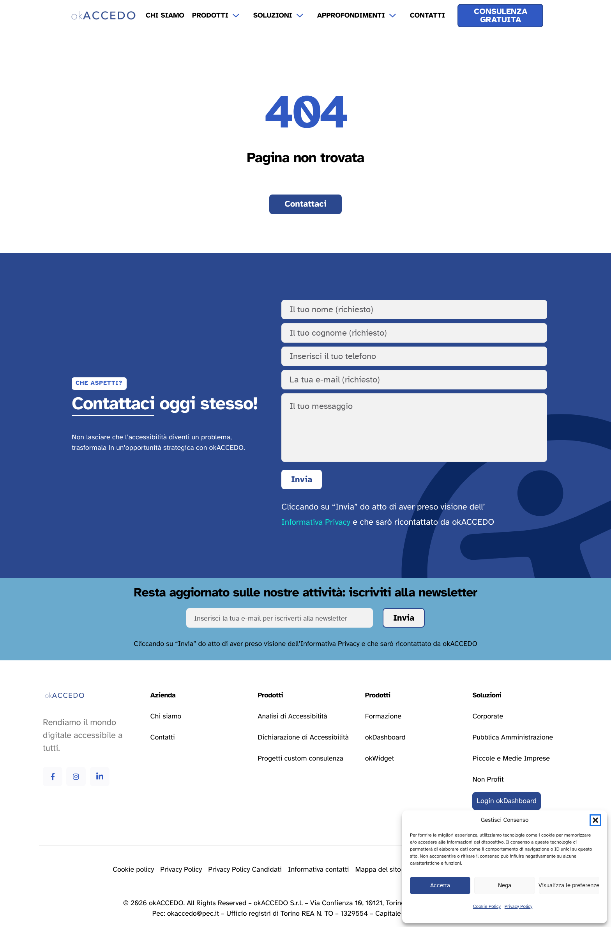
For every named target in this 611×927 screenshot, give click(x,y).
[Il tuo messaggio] (414, 427)
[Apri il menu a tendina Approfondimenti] (397, 15)
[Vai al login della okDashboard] (506, 801)
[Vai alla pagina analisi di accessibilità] (292, 716)
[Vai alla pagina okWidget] (379, 758)
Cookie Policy (487, 906)
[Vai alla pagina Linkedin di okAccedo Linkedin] (99, 776)
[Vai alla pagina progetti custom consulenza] (300, 758)
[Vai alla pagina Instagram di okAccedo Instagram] (76, 776)
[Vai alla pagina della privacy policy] (181, 869)
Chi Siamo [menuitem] (165, 15)
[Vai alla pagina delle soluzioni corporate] (487, 716)
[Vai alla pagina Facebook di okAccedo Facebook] (52, 776)
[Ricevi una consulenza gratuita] (500, 15)
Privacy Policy (518, 906)
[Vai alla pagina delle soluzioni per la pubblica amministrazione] (512, 737)
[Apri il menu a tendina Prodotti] (240, 15)
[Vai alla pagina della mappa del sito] (378, 869)
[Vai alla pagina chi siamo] (165, 716)
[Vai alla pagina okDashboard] (385, 737)
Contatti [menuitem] (427, 15)
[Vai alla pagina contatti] (305, 204)
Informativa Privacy (315, 522)
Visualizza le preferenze (569, 885)
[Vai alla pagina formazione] (383, 716)
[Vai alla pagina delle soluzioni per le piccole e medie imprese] (511, 758)
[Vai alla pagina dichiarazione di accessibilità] (303, 737)
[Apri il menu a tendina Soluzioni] (304, 15)
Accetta (440, 885)
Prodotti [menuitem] (210, 15)
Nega (504, 885)
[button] (595, 820)
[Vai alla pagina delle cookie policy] (133, 869)
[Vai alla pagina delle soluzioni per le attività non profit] (487, 779)
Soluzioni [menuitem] (272, 15)
